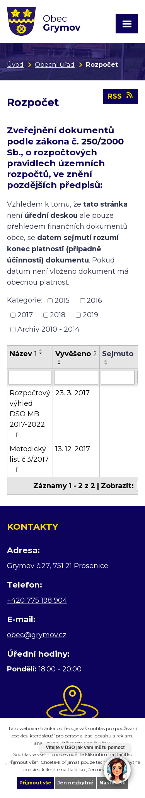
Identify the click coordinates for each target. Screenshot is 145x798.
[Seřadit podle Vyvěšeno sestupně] (59, 363)
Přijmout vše (35, 783)
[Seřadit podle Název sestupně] (41, 353)
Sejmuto (117, 353)
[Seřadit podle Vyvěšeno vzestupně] (59, 360)
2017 (25, 315)
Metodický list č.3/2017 (29, 459)
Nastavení (112, 783)
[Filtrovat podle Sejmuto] (118, 377)
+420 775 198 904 (37, 600)
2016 (94, 300)
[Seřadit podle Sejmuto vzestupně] (106, 360)
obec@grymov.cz (37, 635)
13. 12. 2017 (72, 449)
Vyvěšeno (76, 353)
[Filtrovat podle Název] (30, 377)
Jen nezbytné (75, 783)
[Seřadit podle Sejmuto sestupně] (106, 363)
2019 (90, 315)
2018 (57, 315)
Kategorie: (24, 300)
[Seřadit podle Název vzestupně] (41, 350)
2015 (62, 300)
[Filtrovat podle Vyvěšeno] (76, 377)
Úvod (15, 64)
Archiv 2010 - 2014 (48, 329)
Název (23, 353)
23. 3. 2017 (72, 393)
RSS (120, 96)
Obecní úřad (55, 64)
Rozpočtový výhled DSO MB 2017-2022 (30, 413)
